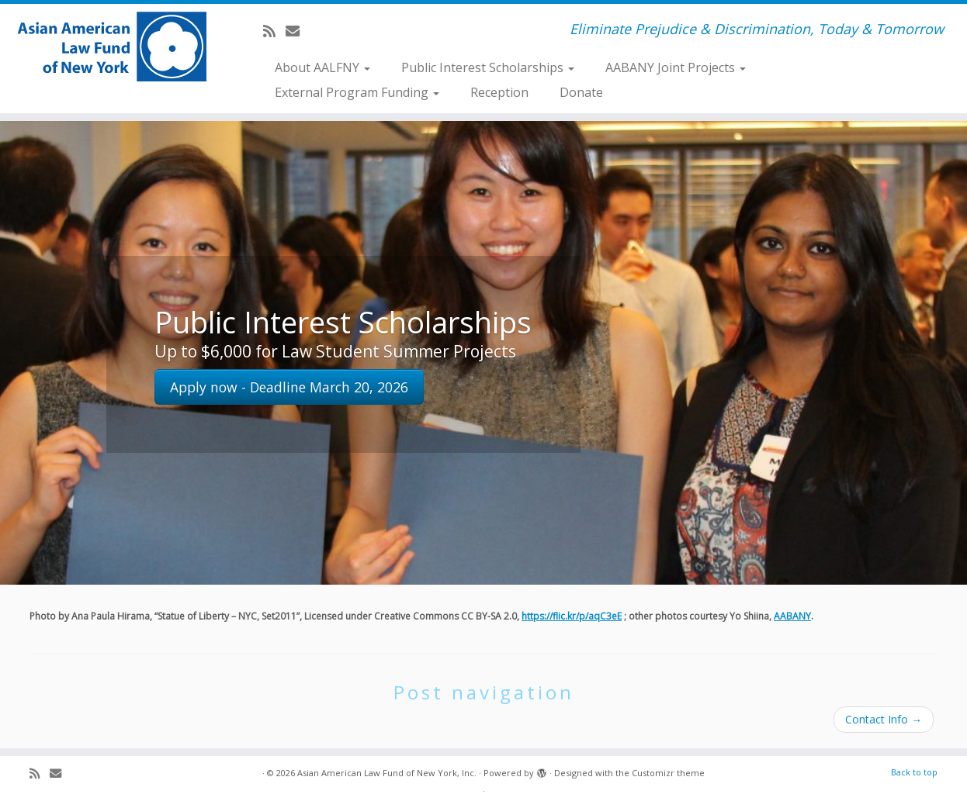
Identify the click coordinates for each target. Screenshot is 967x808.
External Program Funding (357, 92)
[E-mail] (298, 31)
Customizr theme (668, 773)
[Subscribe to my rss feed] (274, 31)
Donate (581, 92)
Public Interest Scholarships (487, 67)
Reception (499, 92)
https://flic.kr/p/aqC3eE (572, 616)
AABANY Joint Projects (675, 67)
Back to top (914, 772)
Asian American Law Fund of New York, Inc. (387, 773)
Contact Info (883, 719)
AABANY (792, 616)
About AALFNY (322, 67)
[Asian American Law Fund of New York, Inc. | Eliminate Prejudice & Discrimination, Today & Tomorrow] (112, 46)
